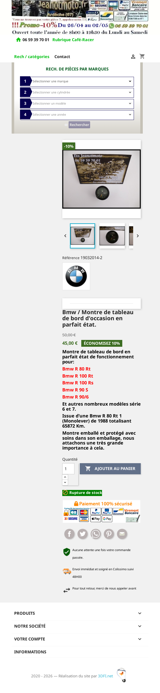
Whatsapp (96, 534)
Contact (62, 56)
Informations (30, 652)
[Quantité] (68, 468)
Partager (69, 534)
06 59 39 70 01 (36, 40)
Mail (122, 534)
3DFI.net (113, 675)
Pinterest (109, 534)
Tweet (82, 534)
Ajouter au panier (110, 468)
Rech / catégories (31, 56)
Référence (70, 257)
